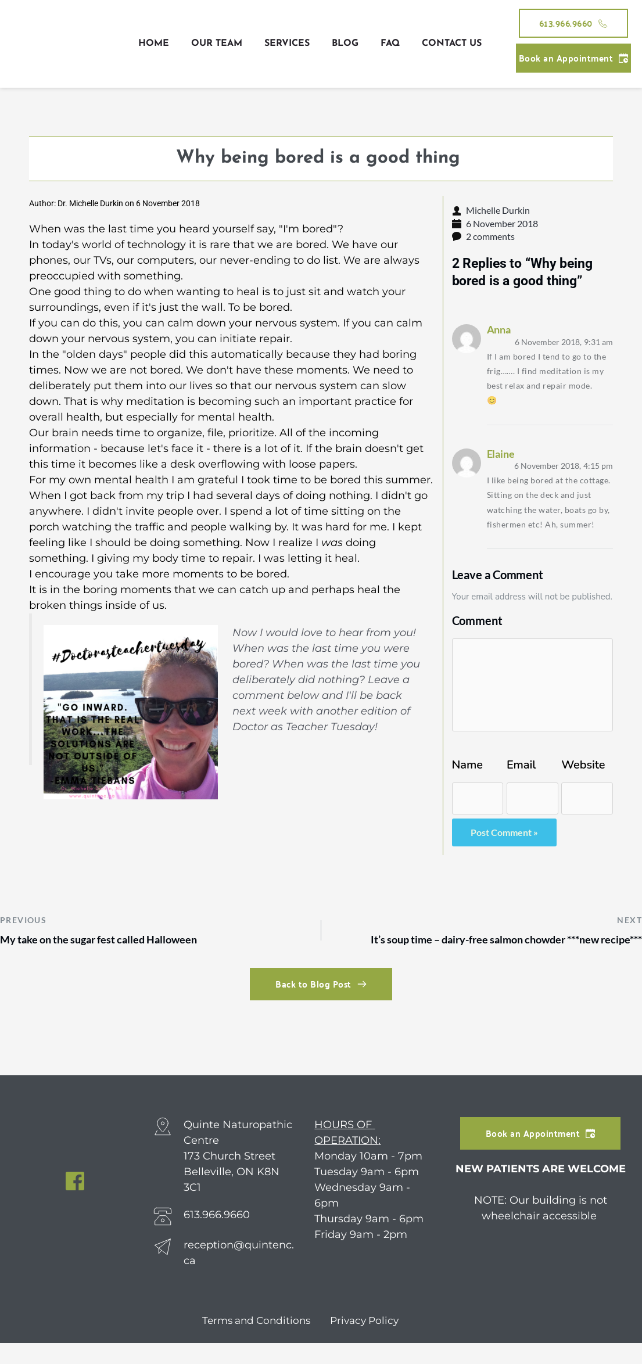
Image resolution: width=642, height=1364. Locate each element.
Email (521, 763)
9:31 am (566, 341)
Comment (477, 619)
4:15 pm (566, 464)
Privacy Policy (366, 1341)
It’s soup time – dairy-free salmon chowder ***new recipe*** (463, 950)
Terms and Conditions (254, 1341)
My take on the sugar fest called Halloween (116, 941)
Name (467, 763)
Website (583, 763)
